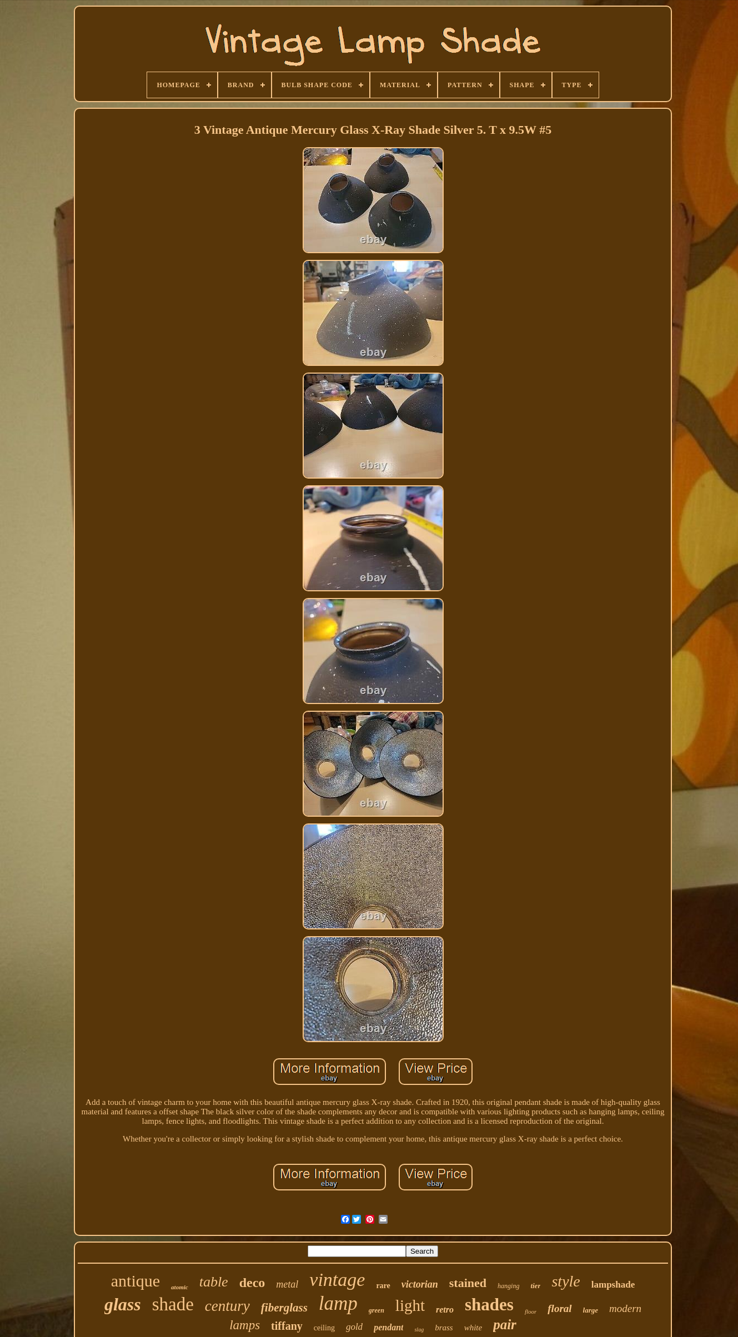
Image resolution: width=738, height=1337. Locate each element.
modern (625, 1308)
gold (354, 1326)
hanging (508, 1286)
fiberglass (284, 1307)
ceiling (324, 1328)
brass (444, 1327)
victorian (419, 1284)
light (410, 1305)
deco (252, 1282)
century (227, 1306)
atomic (179, 1287)
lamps (244, 1325)
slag (419, 1329)
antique (135, 1280)
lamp (338, 1303)
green (376, 1310)
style (565, 1281)
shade (173, 1304)
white (473, 1327)
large (590, 1310)
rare (383, 1285)
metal (287, 1284)
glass (122, 1304)
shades (489, 1304)
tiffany (287, 1326)
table (213, 1282)
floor (530, 1311)
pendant (388, 1327)
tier (535, 1285)
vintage (337, 1279)
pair (504, 1324)
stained (467, 1283)
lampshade (613, 1284)
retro (445, 1309)
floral (559, 1308)
